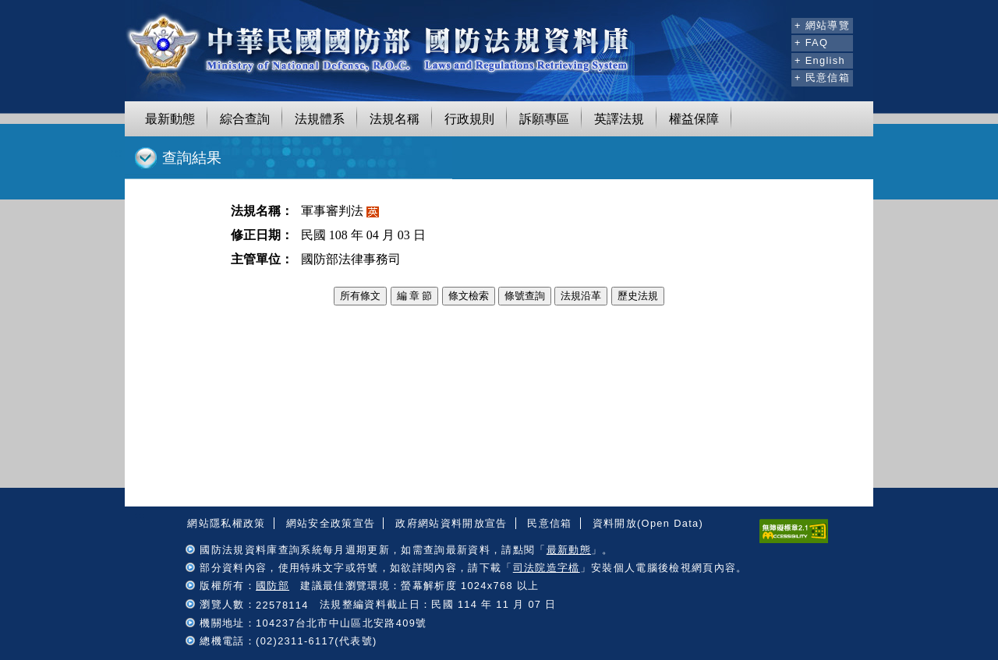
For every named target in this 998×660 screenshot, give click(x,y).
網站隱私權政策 (226, 523)
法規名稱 (394, 118)
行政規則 (469, 118)
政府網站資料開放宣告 (451, 523)
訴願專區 (544, 118)
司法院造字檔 (546, 568)
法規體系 (320, 118)
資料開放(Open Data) (648, 523)
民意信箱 (549, 523)
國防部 (272, 585)
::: (777, 23)
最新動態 (170, 118)
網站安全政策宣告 (331, 523)
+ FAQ (811, 42)
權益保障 (694, 118)
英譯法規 (619, 118)
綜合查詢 (245, 118)
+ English (820, 60)
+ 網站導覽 (822, 25)
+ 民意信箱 (822, 77)
